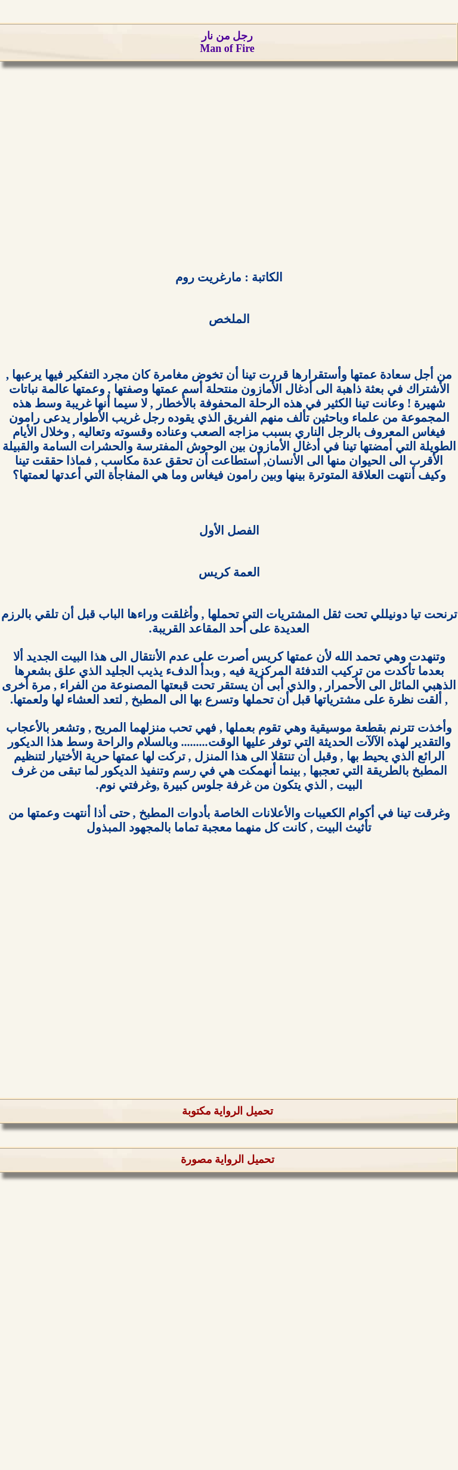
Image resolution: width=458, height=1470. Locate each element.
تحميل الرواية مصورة (227, 1159)
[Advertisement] (229, 167)
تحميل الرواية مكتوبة (227, 1111)
